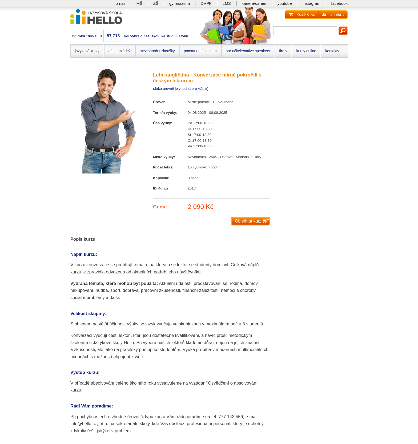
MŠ (139, 3)
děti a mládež (119, 51)
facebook (339, 3)
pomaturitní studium (200, 51)
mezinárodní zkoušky (157, 51)
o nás (121, 3)
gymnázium (179, 3)
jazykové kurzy (87, 51)
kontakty (332, 51)
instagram (311, 3)
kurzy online (306, 51)
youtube (285, 3)
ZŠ (155, 3)
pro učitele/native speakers (248, 51)
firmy (283, 51)
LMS (227, 3)
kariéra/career (254, 3)
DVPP (206, 3)
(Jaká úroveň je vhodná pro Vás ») (180, 89)
